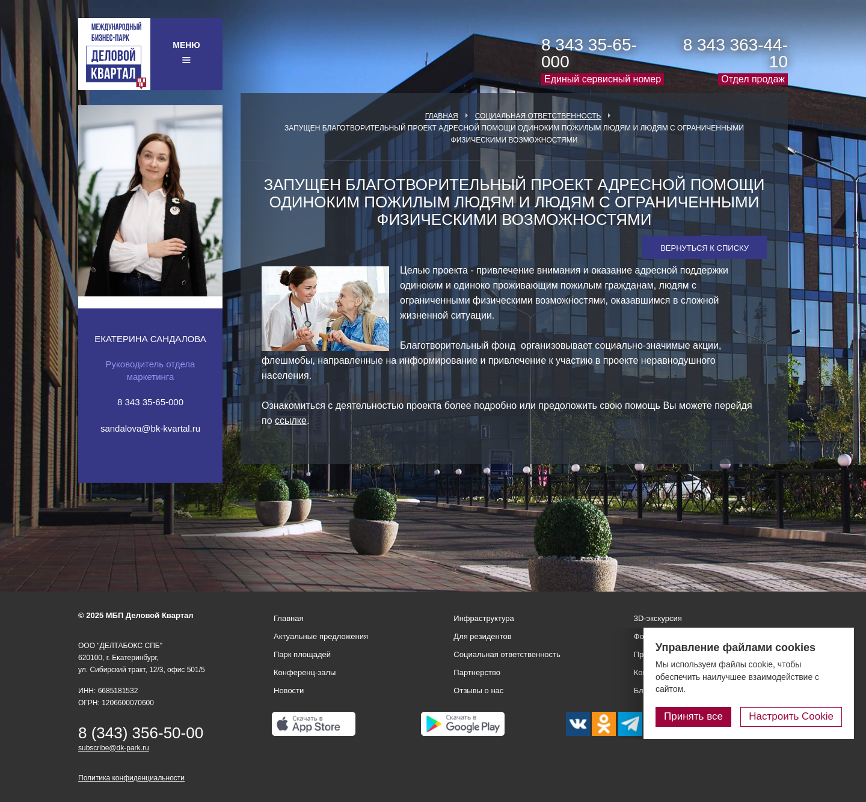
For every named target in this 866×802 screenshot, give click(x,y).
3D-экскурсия (658, 618)
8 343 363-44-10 (735, 53)
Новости (289, 690)
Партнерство (476, 672)
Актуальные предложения (321, 636)
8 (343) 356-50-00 (140, 733)
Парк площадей (302, 654)
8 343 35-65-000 (589, 53)
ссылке (291, 420)
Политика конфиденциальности (131, 778)
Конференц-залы (305, 672)
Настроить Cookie (791, 716)
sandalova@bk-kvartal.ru (150, 428)
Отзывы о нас (478, 690)
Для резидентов (482, 636)
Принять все (693, 716)
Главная (441, 116)
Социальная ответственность (538, 116)
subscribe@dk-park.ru (113, 748)
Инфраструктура (483, 618)
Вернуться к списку (704, 248)
